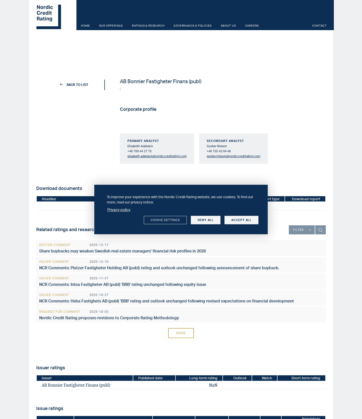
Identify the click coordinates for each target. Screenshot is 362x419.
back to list (74, 85)
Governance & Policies (192, 25)
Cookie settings (165, 220)
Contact (319, 25)
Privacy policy (118, 209)
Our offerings (111, 25)
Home (85, 25)
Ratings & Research (148, 25)
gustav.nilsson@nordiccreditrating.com (233, 156)
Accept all (241, 220)
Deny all (206, 220)
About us (228, 25)
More (181, 333)
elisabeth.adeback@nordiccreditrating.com (157, 156)
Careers (252, 25)
